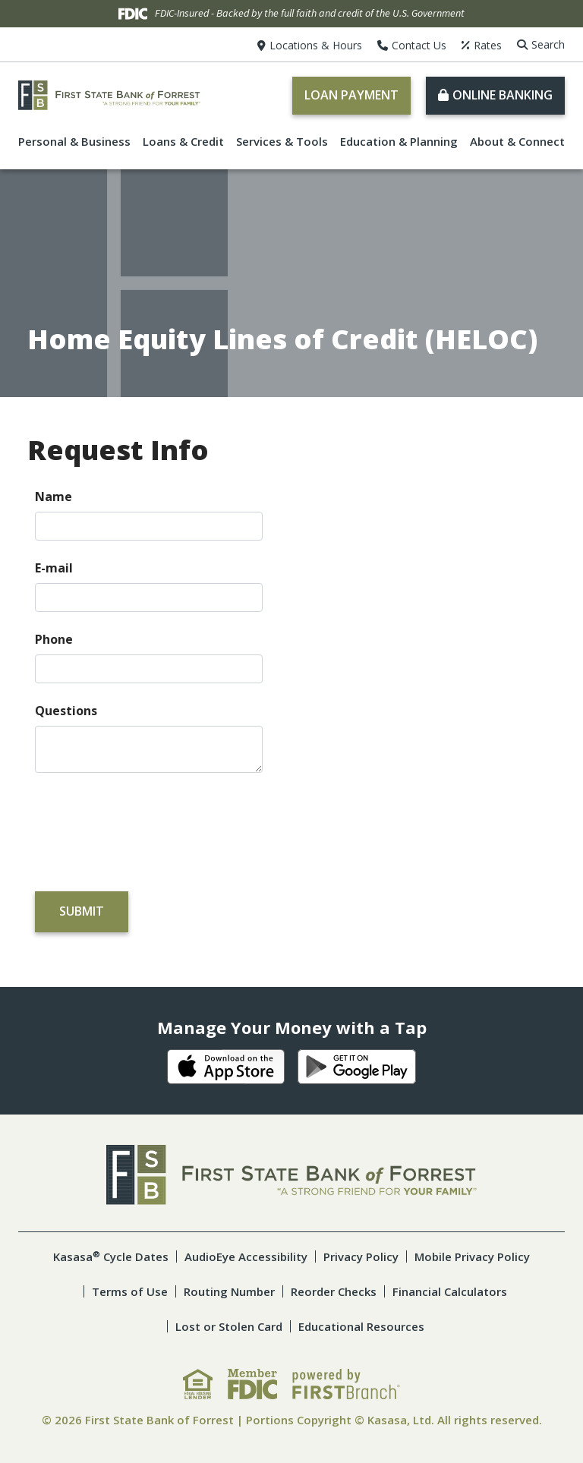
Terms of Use (130, 1291)
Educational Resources (361, 1326)
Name (53, 496)
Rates (488, 45)
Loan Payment (351, 95)
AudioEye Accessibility (245, 1256)
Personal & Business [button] (74, 141)
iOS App (226, 1066)
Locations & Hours (315, 45)
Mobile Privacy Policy (472, 1256)
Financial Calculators (449, 1291)
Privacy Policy (361, 1256)
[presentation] (150, 825)
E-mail (54, 568)
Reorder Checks (334, 1291)
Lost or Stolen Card (228, 1326)
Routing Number (229, 1291)
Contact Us (419, 45)
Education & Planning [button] (399, 141)
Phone (54, 639)
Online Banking (502, 95)
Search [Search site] (548, 44)
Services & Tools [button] (282, 141)
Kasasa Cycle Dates (111, 1256)
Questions (66, 710)
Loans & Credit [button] (183, 141)
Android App (357, 1066)
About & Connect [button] (517, 141)
